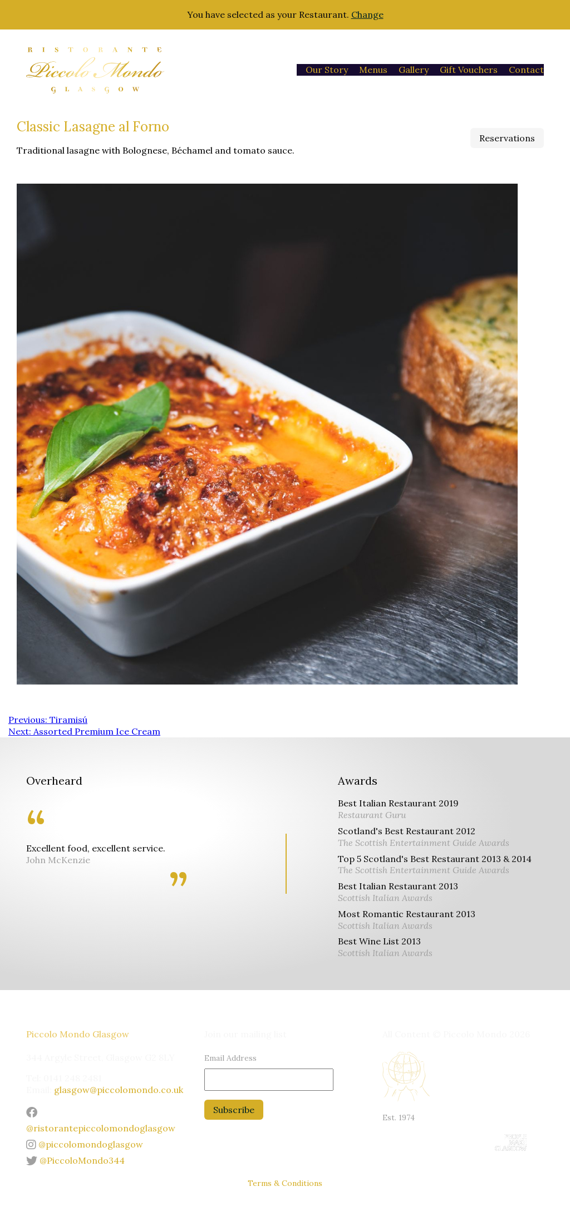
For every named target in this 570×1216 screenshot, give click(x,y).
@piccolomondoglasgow (84, 1144)
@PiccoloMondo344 (75, 1160)
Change (367, 14)
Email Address (230, 1058)
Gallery (414, 69)
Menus (373, 69)
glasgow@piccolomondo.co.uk (118, 1089)
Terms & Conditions (285, 1183)
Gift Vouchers (469, 69)
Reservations (507, 138)
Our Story (327, 69)
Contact (526, 69)
